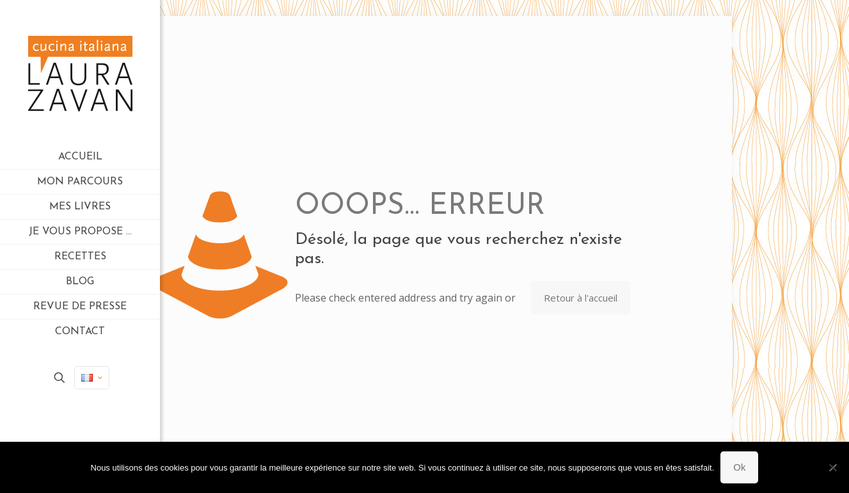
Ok (739, 467)
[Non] (833, 467)
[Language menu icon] (91, 377)
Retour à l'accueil (580, 297)
